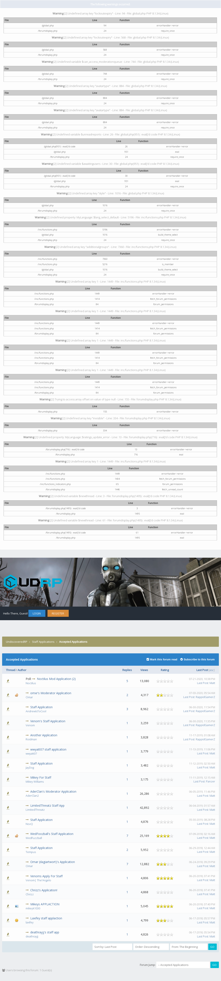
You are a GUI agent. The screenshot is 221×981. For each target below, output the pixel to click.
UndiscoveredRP (16, 642)
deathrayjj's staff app (44, 932)
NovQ (29, 824)
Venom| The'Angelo (38, 880)
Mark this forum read (162, 659)
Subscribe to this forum (197, 659)
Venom (30, 725)
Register (58, 613)
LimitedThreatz (35, 810)
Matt (212, 683)
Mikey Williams (35, 781)
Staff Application (41, 707)
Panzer (210, 781)
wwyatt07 (31, 753)
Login (37, 613)
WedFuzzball (34, 838)
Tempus (31, 852)
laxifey (30, 922)
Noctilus (31, 683)
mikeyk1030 (33, 908)
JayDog (30, 767)
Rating (165, 670)
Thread (10, 670)
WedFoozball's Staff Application (51, 834)
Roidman (31, 739)
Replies (127, 670)
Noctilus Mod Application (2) (56, 679)
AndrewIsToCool (36, 711)
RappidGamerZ (205, 697)
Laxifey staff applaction (46, 918)
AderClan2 (32, 796)
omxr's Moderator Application (50, 693)
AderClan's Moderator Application (53, 791)
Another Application (43, 735)
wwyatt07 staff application (48, 749)
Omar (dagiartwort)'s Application (52, 862)
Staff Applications (43, 642)
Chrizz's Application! (43, 890)
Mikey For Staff (40, 777)
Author (22, 670)
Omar (29, 697)
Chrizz (30, 894)
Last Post (202, 670)
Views (144, 670)
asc (212, 670)
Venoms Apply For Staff (46, 876)
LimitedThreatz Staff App (47, 805)
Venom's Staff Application (47, 721)
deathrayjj (32, 936)
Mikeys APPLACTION (44, 904)
